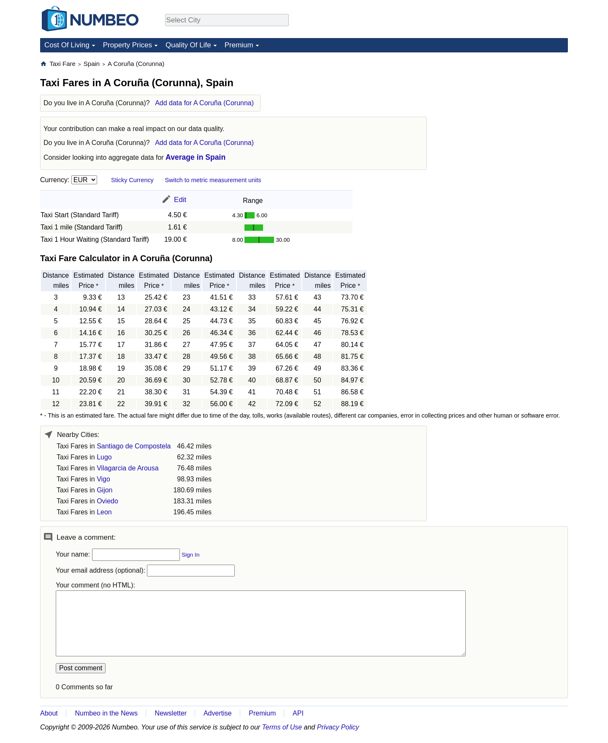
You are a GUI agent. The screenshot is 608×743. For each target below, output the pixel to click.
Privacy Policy (338, 727)
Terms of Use (282, 727)
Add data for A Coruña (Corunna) (204, 103)
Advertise (218, 713)
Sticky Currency (132, 180)
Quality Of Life (188, 45)
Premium (239, 45)
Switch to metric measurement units (213, 180)
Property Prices (127, 45)
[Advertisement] (504, 112)
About (49, 713)
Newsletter (171, 713)
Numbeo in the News (106, 713)
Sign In (190, 555)
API (298, 713)
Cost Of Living (67, 45)
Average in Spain (195, 157)
